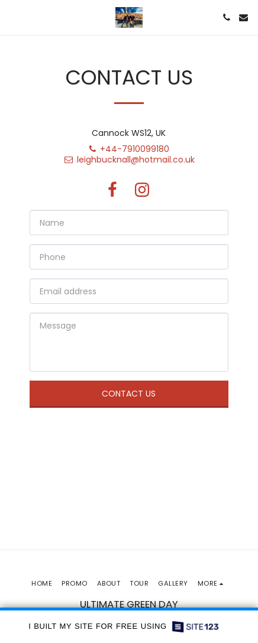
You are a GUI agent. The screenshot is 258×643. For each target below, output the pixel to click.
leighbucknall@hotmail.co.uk (129, 159)
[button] (13, 17)
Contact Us (129, 394)
